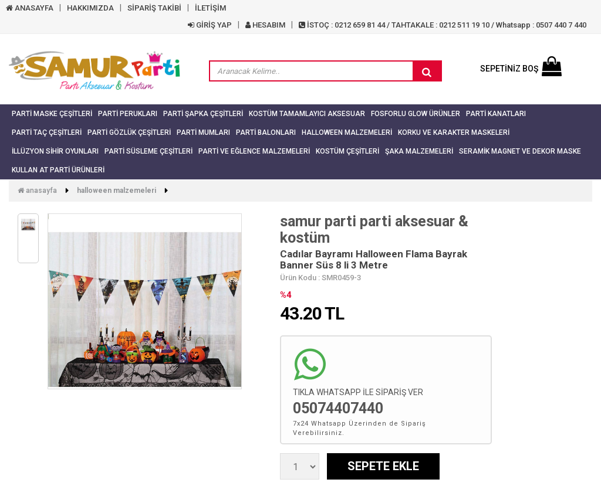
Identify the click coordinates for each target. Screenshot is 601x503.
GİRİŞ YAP (210, 25)
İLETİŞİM (210, 8)
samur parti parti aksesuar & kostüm (374, 229)
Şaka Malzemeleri (419, 151)
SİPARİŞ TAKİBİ (154, 8)
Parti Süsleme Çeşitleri (148, 151)
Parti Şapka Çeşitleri (203, 114)
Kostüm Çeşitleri (347, 151)
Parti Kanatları (496, 114)
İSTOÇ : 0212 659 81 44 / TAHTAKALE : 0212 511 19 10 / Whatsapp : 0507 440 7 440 (442, 25)
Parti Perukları (127, 114)
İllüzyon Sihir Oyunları (55, 151)
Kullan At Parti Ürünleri (58, 170)
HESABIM (265, 25)
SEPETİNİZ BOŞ (521, 68)
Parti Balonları (266, 132)
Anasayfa (37, 190)
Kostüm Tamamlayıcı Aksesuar (307, 114)
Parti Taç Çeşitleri (47, 132)
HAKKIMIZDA (90, 8)
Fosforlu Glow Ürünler (415, 114)
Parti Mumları (203, 132)
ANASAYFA (29, 8)
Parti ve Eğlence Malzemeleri (254, 151)
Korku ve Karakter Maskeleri (453, 132)
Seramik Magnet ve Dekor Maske (520, 151)
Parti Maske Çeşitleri (52, 114)
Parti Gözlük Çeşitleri (129, 132)
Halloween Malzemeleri (347, 132)
